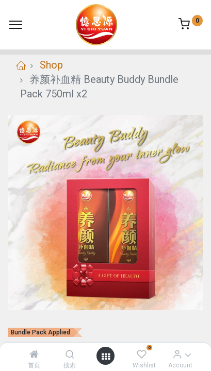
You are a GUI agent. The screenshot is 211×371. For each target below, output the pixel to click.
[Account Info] (177, 354)
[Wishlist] (142, 354)
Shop (51, 65)
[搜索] (70, 354)
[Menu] (15, 24)
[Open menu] (106, 356)
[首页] (34, 354)
